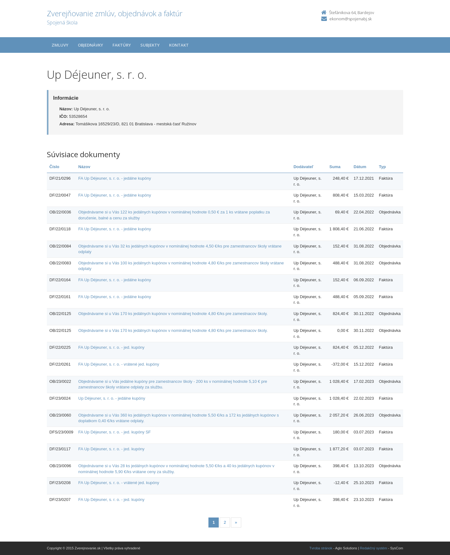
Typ (382, 166)
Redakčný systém (373, 548)
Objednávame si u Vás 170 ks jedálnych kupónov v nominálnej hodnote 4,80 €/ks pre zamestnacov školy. (173, 313)
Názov (84, 166)
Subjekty (150, 45)
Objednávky (90, 45)
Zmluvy (60, 45)
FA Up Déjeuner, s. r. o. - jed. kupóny (111, 347)
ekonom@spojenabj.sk (350, 19)
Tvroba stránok (320, 548)
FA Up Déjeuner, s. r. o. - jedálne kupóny (114, 178)
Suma (334, 166)
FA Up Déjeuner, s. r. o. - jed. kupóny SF (114, 432)
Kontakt (179, 45)
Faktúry (121, 45)
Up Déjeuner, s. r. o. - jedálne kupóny (111, 398)
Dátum (360, 166)
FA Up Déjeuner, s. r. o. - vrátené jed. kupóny (118, 364)
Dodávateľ (303, 166)
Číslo (54, 166)
